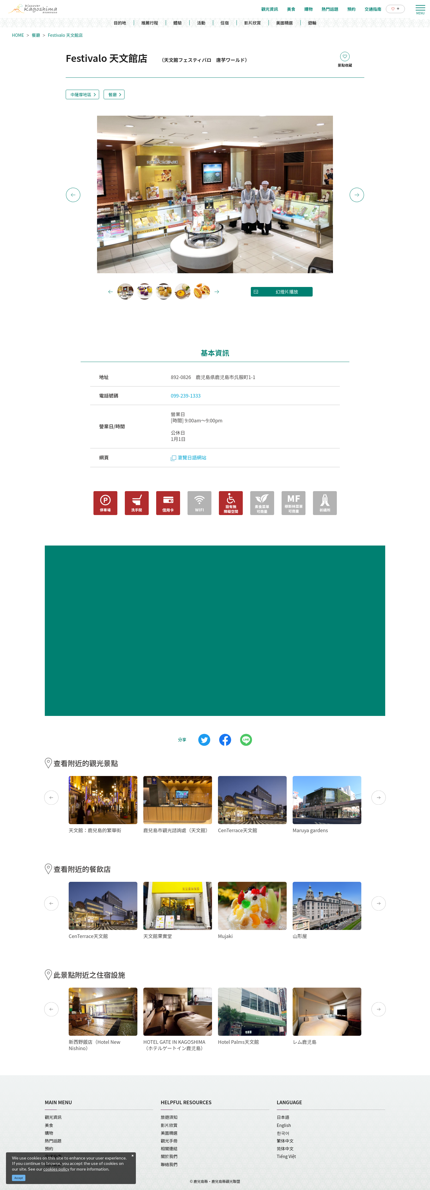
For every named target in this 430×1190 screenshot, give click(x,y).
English (284, 1125)
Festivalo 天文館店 (67, 35)
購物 (49, 1133)
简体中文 (285, 1148)
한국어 (283, 1133)
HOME (18, 35)
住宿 (225, 22)
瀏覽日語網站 (188, 457)
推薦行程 (150, 22)
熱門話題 (53, 1141)
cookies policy (56, 1168)
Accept (19, 1178)
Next (357, 195)
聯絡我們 (169, 1164)
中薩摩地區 (80, 94)
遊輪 (312, 22)
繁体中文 (285, 1141)
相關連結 (169, 1148)
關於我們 (169, 1156)
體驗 (177, 22)
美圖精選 (284, 22)
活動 (201, 22)
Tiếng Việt (286, 1156)
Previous (73, 195)
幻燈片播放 (287, 291)
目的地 (120, 22)
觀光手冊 (169, 1141)
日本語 (283, 1117)
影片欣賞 (252, 22)
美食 (49, 1125)
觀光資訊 (53, 1117)
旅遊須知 (169, 1117)
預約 (49, 1148)
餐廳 (36, 35)
